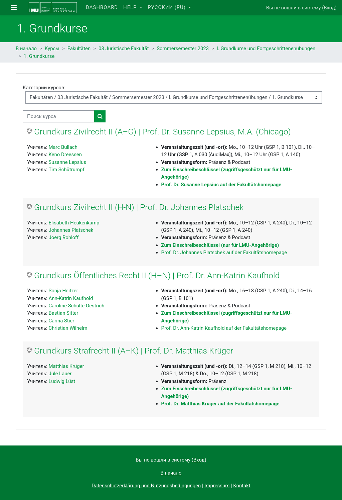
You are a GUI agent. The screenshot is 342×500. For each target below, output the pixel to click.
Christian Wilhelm (67, 328)
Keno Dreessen (65, 155)
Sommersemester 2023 (183, 48)
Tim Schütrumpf (66, 170)
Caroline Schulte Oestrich (76, 306)
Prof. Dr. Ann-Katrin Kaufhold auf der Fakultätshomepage (224, 328)
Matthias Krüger (66, 366)
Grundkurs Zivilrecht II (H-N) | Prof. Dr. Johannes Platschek (138, 207)
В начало (26, 48)
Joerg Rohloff (63, 237)
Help (130, 7)
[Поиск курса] (59, 116)
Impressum (216, 486)
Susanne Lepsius (67, 162)
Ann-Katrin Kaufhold (70, 298)
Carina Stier (61, 321)
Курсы (52, 48)
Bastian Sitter (63, 313)
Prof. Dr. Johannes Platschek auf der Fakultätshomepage (224, 252)
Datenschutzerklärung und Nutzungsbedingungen (146, 486)
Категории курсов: (44, 88)
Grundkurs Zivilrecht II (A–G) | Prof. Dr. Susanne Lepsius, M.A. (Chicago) (162, 131)
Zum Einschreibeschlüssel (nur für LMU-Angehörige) (220, 245)
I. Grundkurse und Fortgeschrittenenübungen (266, 48)
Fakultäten (79, 48)
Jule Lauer (59, 374)
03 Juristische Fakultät (124, 48)
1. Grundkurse (39, 56)
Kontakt (241, 486)
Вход (329, 8)
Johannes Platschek (70, 230)
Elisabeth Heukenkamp (73, 223)
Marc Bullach (62, 147)
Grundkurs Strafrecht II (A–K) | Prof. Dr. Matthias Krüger (133, 351)
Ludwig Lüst (61, 381)
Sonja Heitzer (63, 291)
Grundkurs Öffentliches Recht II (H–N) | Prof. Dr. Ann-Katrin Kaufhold (157, 275)
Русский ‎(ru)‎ (167, 7)
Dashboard (102, 7)
